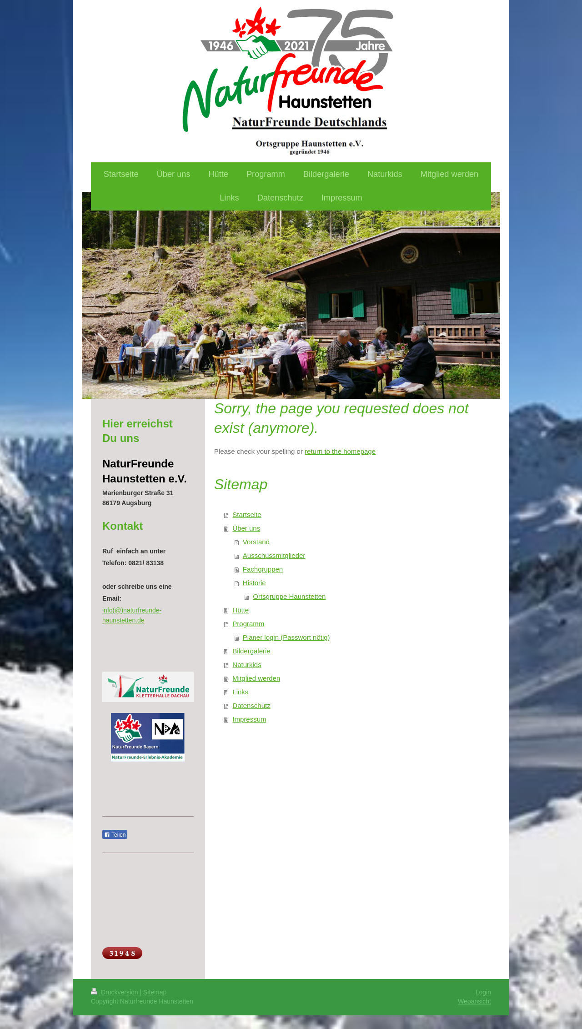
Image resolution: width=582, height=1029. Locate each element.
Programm (248, 623)
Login (483, 992)
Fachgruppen (263, 569)
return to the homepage (340, 451)
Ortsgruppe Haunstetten (289, 596)
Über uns (246, 528)
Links (240, 692)
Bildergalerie (251, 651)
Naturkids (246, 664)
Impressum (249, 719)
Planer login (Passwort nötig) (286, 637)
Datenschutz (251, 705)
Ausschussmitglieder (274, 555)
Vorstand (256, 542)
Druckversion (115, 992)
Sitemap (154, 992)
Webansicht (474, 1001)
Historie (254, 583)
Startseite (246, 514)
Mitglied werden (256, 678)
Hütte (240, 610)
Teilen (114, 835)
